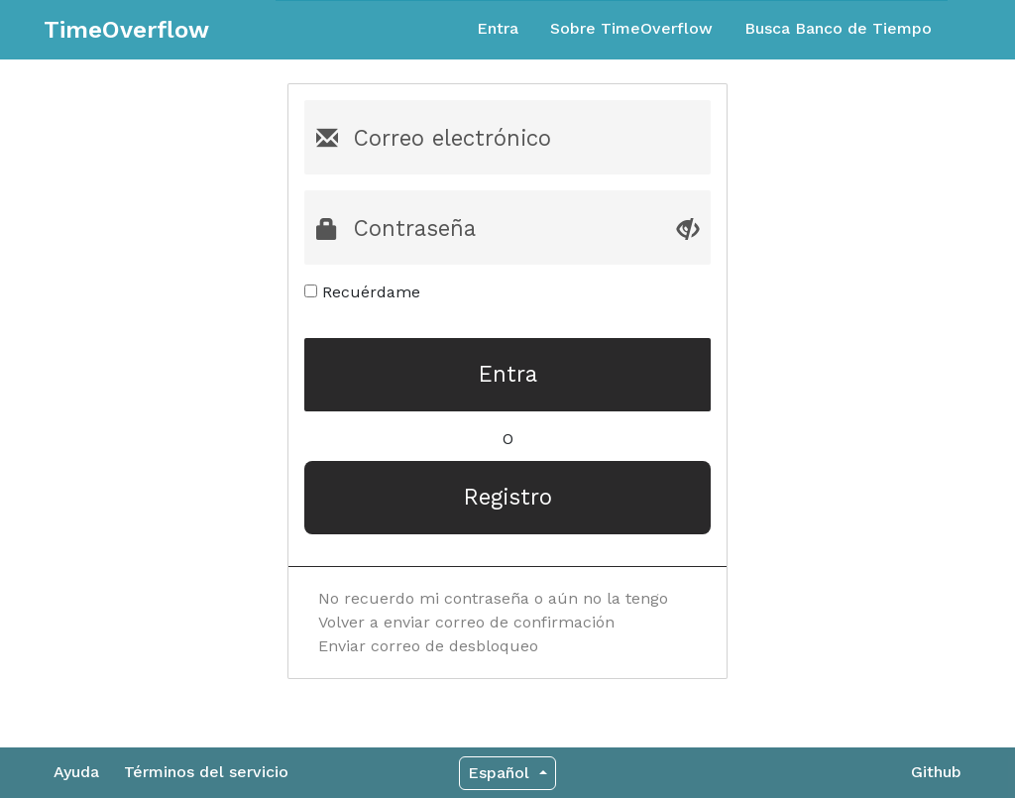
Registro (508, 497)
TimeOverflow (126, 30)
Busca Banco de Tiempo (838, 28)
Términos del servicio (206, 771)
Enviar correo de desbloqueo (428, 645)
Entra (497, 28)
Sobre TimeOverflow (631, 28)
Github (936, 771)
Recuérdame (362, 292)
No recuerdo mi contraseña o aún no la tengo (493, 598)
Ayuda (76, 771)
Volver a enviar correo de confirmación (466, 622)
